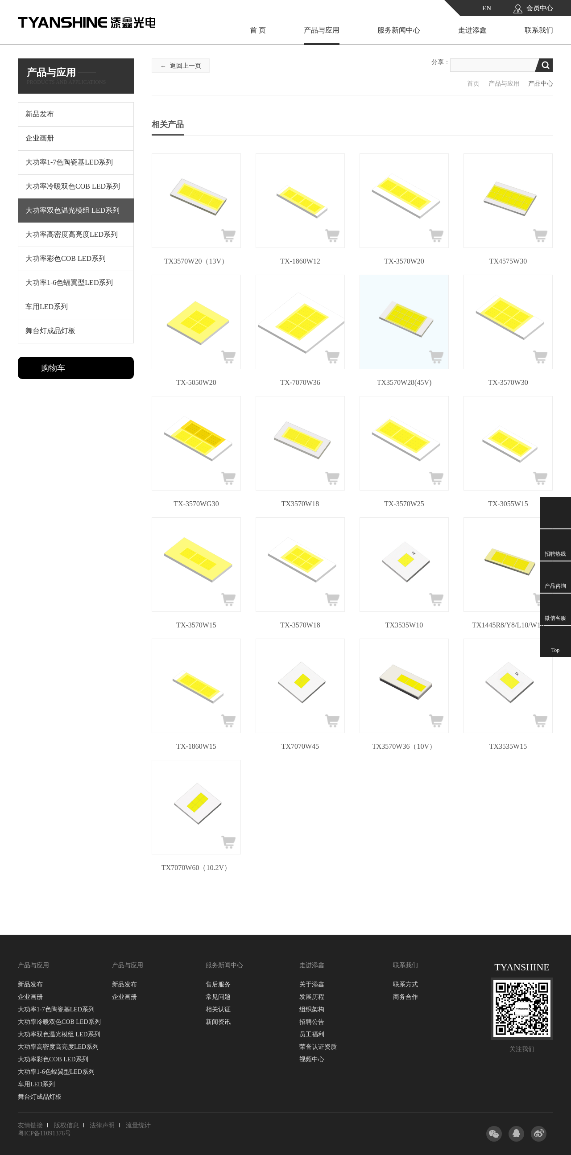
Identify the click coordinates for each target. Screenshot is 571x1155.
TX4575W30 (508, 261)
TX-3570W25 (404, 503)
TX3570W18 (300, 503)
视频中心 (311, 1059)
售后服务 (218, 984)
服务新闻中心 (398, 30)
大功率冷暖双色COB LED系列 (59, 1022)
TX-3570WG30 (196, 503)
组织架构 (311, 1009)
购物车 (53, 367)
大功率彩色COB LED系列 (53, 1059)
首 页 (258, 30)
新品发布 (30, 984)
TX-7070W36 (300, 382)
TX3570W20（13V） (196, 261)
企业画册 (30, 997)
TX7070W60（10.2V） (196, 867)
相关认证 (218, 1009)
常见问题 (218, 997)
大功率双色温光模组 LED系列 (59, 1034)
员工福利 (311, 1034)
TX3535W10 (404, 625)
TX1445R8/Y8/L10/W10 (508, 625)
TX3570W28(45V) (404, 382)
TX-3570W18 (300, 625)
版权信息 (66, 1125)
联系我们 (539, 30)
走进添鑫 (472, 30)
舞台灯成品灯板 (40, 1096)
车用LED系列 (36, 1084)
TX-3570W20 (404, 261)
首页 (473, 83)
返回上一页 (185, 65)
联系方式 (405, 984)
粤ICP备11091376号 (44, 1133)
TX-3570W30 (508, 382)
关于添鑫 (311, 984)
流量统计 (138, 1125)
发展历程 (311, 997)
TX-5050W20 (196, 382)
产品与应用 (321, 30)
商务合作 (405, 997)
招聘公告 (311, 1022)
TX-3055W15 (508, 503)
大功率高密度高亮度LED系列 (58, 1047)
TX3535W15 (508, 746)
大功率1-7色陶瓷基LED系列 (56, 1009)
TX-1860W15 (196, 746)
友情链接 (30, 1125)
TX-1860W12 (300, 261)
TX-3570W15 (196, 625)
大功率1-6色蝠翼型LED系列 (56, 1071)
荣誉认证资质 (318, 1047)
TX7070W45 (300, 746)
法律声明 (102, 1125)
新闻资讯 (218, 1022)
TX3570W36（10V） (404, 746)
